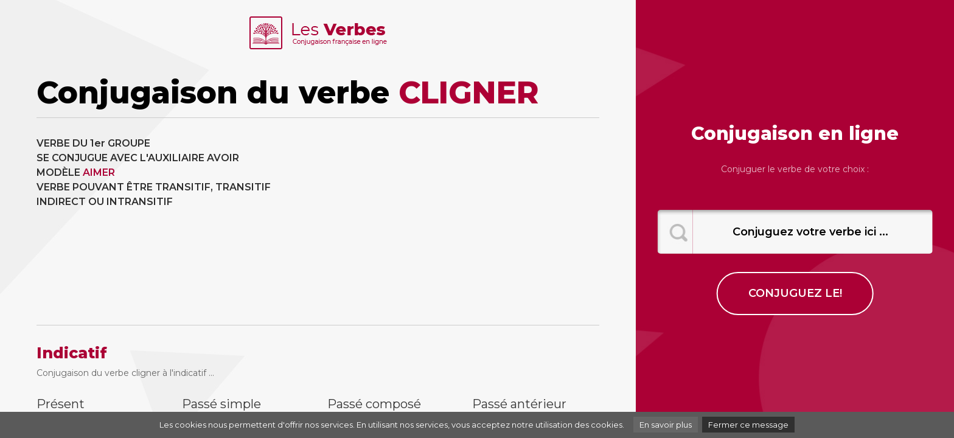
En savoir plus (665, 424)
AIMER (99, 172)
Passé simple (221, 404)
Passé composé (374, 404)
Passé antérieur (519, 404)
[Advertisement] (463, 221)
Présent (61, 404)
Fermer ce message (748, 424)
